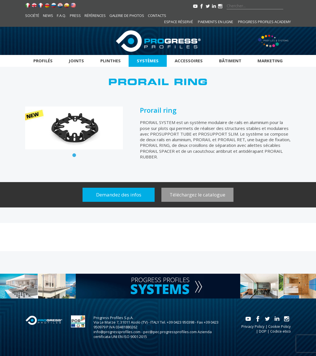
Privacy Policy (253, 326)
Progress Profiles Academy (264, 21)
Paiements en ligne (215, 21)
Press (75, 15)
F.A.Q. (61, 15)
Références (95, 15)
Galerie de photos (126, 15)
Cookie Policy (279, 326)
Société (32, 15)
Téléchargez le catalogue (197, 194)
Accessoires (189, 60)
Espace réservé (178, 21)
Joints (76, 60)
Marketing (270, 60)
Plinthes (110, 60)
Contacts (157, 15)
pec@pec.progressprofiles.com (170, 331)
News (48, 15)
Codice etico (280, 331)
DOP (263, 331)
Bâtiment (230, 60)
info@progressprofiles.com (117, 331)
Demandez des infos (118, 194)
